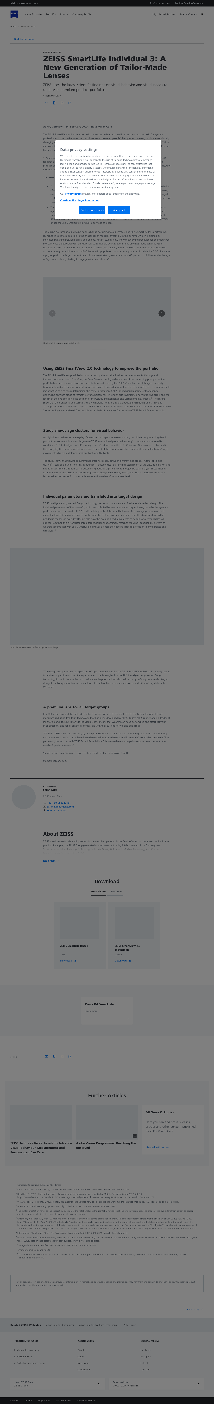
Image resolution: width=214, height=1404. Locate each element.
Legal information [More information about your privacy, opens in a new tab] (88, 200)
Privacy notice (73, 193)
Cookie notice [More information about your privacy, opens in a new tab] (68, 200)
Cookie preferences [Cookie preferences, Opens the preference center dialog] (92, 210)
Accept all (119, 210)
